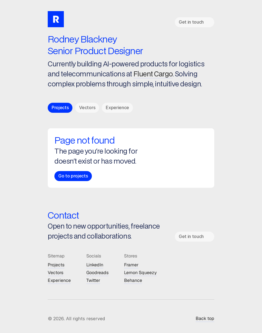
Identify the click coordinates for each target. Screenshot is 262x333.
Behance (133, 280)
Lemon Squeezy (140, 273)
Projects (56, 265)
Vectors (55, 273)
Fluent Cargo (153, 74)
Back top (205, 318)
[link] (194, 22)
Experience (59, 280)
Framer (131, 265)
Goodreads (97, 273)
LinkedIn (94, 265)
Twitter (93, 280)
